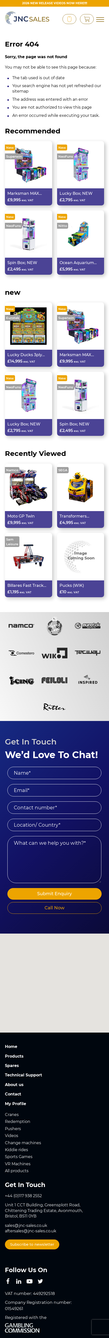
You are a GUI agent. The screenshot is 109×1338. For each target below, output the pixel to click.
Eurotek (12, 318)
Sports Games (18, 1156)
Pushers (13, 1128)
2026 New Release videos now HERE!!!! (54, 3)
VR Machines (18, 1164)
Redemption (17, 1121)
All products (17, 1170)
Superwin (14, 156)
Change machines (23, 1142)
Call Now (54, 908)
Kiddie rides (16, 1149)
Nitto (62, 226)
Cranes (12, 1114)
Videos (11, 1135)
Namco (12, 470)
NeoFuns (65, 156)
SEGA (62, 470)
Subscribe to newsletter (32, 1244)
